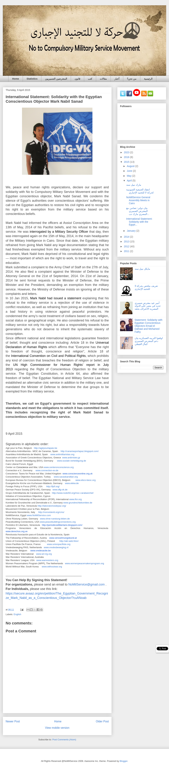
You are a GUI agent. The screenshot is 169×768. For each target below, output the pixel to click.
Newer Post (13, 721)
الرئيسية (148, 78)
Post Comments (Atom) (64, 739)
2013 (127, 241)
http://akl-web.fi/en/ (69, 541)
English (17, 614)
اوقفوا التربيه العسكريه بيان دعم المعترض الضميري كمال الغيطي (149, 341)
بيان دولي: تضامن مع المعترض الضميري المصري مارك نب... (137, 211)
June (130, 170)
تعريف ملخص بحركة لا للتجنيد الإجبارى (146, 287)
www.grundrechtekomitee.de (77, 502)
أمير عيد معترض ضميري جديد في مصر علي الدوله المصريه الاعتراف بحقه (148, 306)
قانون (77, 78)
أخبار (116, 78)
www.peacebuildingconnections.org (58, 522)
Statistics (32, 78)
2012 (127, 246)
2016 (127, 157)
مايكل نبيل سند (142, 268)
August (131, 166)
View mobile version (57, 727)
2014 (127, 236)
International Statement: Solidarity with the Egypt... (139, 221)
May (129, 175)
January (131, 230)
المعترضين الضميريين (56, 78)
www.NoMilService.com (39, 515)
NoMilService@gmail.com (86, 584)
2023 (127, 152)
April (129, 180)
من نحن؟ (131, 78)
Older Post (102, 721)
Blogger (123, 761)
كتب (90, 78)
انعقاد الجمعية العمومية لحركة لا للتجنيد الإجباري (140, 191)
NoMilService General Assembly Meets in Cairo (138, 200)
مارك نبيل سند (133, 184)
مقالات (103, 78)
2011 (127, 251)
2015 (127, 161)
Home (15, 78)
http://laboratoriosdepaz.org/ (51, 505)
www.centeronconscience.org (59, 467)
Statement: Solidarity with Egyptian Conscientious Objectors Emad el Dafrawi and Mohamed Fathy (148, 325)
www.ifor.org (75, 499)
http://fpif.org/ (53, 486)
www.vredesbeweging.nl (56, 547)
